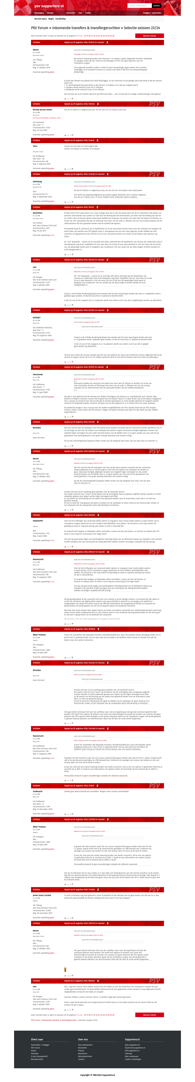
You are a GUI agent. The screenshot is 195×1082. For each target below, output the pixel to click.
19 (87, 36)
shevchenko (38, 374)
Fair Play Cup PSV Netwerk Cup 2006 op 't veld (46, 118)
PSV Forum (39, 28)
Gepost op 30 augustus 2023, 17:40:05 (79, 890)
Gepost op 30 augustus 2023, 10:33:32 (79, 663)
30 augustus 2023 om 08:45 (96, 564)
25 (101, 36)
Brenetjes (37, 428)
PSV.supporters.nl (132, 1051)
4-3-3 (52, 235)
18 (85, 36)
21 (92, 36)
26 (104, 36)
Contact (81, 1059)
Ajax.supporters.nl (132, 1045)
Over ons (83, 1039)
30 (113, 36)
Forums (60, 13)
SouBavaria (37, 791)
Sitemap (128, 1053)
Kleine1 (36, 50)
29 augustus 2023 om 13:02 (103, 186)
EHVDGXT (36, 318)
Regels (51, 19)
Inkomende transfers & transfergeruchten (86, 28)
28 (108, 36)
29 (111, 36)
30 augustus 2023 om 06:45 (93, 675)
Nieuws (50, 13)
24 (99, 36)
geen (52, 72)
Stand (33, 1051)
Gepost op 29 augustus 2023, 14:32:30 (79, 174)
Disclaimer (82, 1048)
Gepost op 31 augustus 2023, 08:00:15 (79, 981)
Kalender (34, 1053)
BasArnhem (37, 213)
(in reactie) (99, 42)
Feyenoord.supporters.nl (135, 1048)
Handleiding (60, 19)
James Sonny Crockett (42, 895)
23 (97, 36)
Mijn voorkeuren (131, 1056)
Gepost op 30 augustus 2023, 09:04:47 (79, 552)
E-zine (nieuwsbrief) (39, 1056)
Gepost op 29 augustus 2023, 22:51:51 (79, 367)
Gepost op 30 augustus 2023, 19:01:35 (79, 923)
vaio (34, 267)
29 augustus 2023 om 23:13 (94, 463)
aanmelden (156, 13)
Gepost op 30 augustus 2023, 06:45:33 (79, 451)
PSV (39, 52)
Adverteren (82, 1053)
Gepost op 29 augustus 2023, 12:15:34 (79, 42)
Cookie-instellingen (133, 1059)
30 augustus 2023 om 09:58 (98, 740)
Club (80, 13)
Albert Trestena (39, 635)
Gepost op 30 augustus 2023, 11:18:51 (79, 786)
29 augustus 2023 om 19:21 (91, 322)
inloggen (146, 13)
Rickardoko (77, 54)
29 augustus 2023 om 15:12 (95, 272)
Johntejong (37, 182)
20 (90, 36)
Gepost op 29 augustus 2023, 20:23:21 (79, 310)
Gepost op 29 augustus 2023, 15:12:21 (79, 207)
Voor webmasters (85, 1045)
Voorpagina (39, 13)
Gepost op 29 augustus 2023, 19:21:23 (79, 260)
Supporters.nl (132, 1039)
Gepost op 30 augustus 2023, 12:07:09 (79, 819)
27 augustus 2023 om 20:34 (96, 54)
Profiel (88, 13)
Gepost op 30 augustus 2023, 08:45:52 (79, 515)
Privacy (81, 1051)
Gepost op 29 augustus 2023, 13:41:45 (79, 140)
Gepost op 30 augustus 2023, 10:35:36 (79, 728)
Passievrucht (38, 559)
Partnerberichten (85, 1056)
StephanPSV (38, 521)
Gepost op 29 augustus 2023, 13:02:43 (79, 104)
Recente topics (40, 19)
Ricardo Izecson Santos (42, 110)
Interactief (70, 13)
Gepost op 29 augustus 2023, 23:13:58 (79, 422)
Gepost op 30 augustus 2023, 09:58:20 (79, 629)
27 (106, 36)
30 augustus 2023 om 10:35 (97, 831)
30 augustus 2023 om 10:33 (95, 935)
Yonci (35, 146)
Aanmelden (35, 1045)
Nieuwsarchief (37, 1059)
